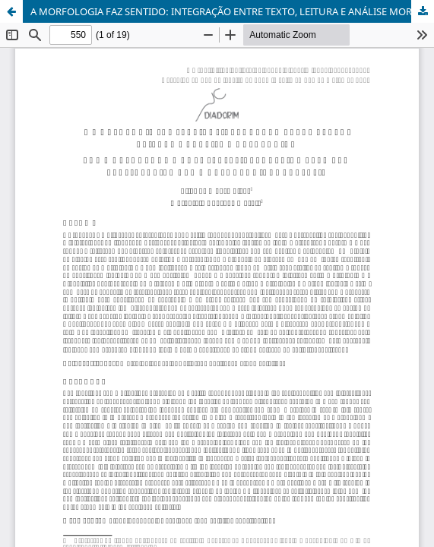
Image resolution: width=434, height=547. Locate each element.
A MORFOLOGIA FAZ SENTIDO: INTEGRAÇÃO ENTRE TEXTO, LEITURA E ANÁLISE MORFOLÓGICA (232, 11)
